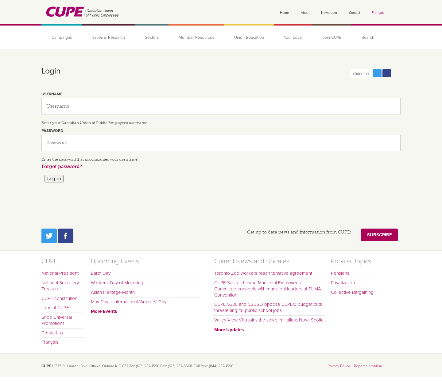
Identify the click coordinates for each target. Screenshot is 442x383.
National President (60, 273)
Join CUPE (332, 37)
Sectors (152, 37)
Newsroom (329, 13)
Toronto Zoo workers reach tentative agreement (263, 273)
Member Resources (196, 37)
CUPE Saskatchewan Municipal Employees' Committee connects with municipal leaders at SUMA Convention (267, 289)
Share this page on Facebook (386, 73)
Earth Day (100, 273)
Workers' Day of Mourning (117, 282)
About (305, 13)
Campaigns (62, 37)
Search (368, 37)
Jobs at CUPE (55, 307)
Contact (354, 13)
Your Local (293, 37)
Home (284, 13)
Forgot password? (61, 166)
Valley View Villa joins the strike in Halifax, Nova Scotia (269, 320)
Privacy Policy (339, 366)
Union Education (249, 37)
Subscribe (379, 234)
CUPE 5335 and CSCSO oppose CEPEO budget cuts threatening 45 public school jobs (268, 307)
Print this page (396, 73)
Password (52, 130)
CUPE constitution (59, 298)
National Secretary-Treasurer (60, 286)
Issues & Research (108, 37)
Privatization (343, 282)
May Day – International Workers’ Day (128, 302)
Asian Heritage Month (113, 292)
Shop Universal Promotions (56, 320)
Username (51, 94)
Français (378, 13)
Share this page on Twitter (377, 73)
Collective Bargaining (352, 292)
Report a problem (368, 366)
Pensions (340, 273)
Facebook (65, 236)
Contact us (52, 333)
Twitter (49, 236)
